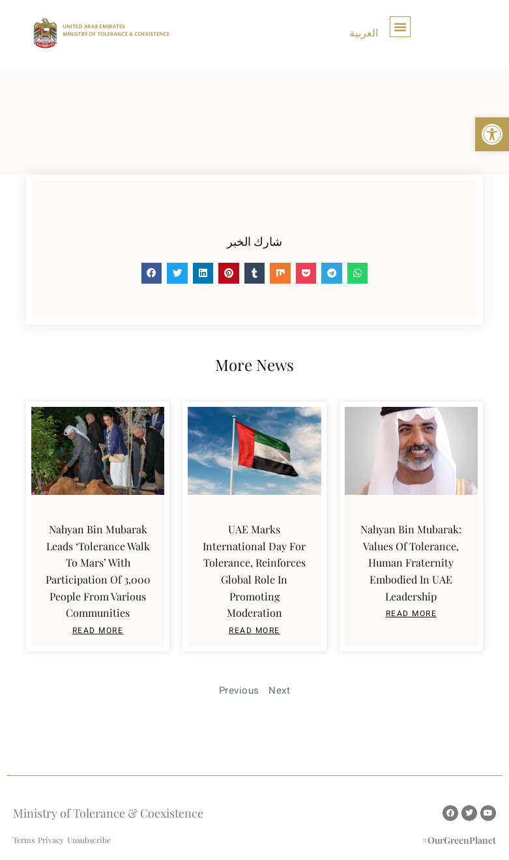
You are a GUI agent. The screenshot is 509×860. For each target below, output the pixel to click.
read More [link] (98, 630)
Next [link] (279, 690)
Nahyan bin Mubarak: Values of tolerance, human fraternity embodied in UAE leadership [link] (410, 562)
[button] (400, 26)
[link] (492, 134)
